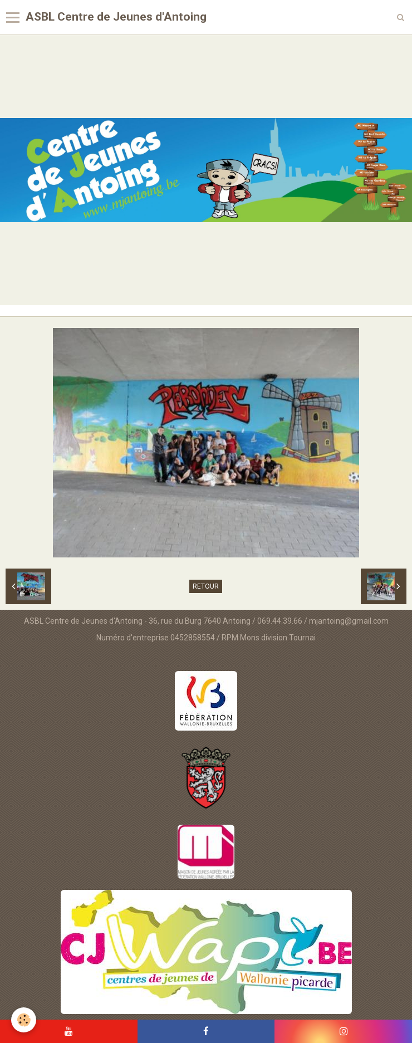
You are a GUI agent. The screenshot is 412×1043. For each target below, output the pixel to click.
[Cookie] (23, 1019)
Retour (206, 586)
